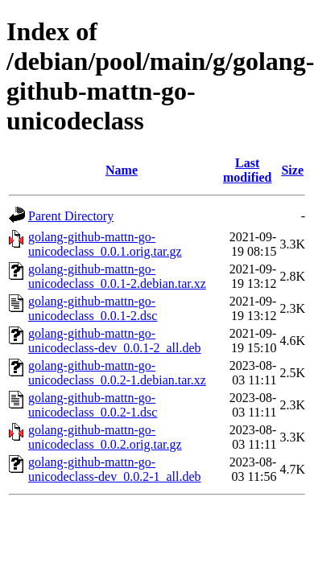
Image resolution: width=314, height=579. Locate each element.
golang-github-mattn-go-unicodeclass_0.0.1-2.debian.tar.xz (117, 276)
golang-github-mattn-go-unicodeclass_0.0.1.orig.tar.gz (105, 244)
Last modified (247, 170)
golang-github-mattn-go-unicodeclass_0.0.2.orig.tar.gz (105, 437)
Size (292, 170)
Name (121, 170)
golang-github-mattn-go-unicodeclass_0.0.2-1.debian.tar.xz (117, 373)
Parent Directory (71, 216)
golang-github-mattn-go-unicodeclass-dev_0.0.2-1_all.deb (114, 469)
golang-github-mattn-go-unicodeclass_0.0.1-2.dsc (92, 308)
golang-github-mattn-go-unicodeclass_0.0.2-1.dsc (92, 405)
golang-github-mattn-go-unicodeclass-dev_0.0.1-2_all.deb (114, 340)
